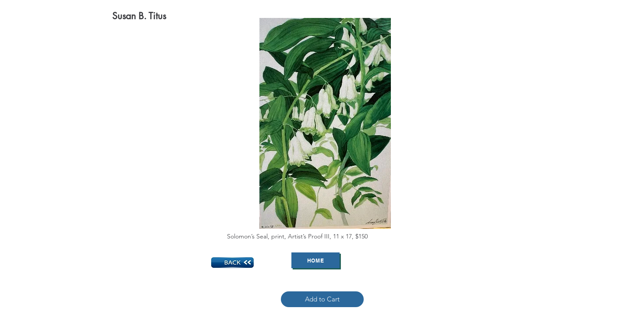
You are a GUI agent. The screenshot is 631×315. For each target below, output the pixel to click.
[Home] (315, 260)
